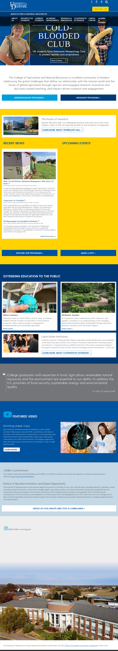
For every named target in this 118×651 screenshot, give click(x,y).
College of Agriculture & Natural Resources (43, 25)
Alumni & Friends (102, 20)
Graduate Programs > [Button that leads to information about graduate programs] (88, 97)
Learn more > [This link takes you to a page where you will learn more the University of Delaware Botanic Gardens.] (67, 328)
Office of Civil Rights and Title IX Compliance (81, 645)
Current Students (39, 19)
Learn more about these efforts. (22, 476)
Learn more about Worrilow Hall (61, 130)
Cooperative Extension (80, 19)
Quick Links (99, 9)
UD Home (13, 25)
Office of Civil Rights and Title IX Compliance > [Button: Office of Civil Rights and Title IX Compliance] (59, 508)
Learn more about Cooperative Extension (65, 353)
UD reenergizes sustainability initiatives (20, 221)
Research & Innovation (66, 19)
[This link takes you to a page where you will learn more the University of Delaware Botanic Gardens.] (88, 298)
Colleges (28, 25)
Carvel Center (92, 19)
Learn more (10, 449)
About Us (15, 19)
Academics (20, 25)
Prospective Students (27, 19)
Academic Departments (52, 19)
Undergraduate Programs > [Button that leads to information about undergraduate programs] (29, 97)
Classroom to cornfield (14, 200)
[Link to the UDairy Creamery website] (29, 298)
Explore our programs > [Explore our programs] (29, 253)
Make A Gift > (88, 253)
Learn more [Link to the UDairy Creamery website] (8, 328)
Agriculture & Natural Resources (29, 14)
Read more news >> (48, 236)
